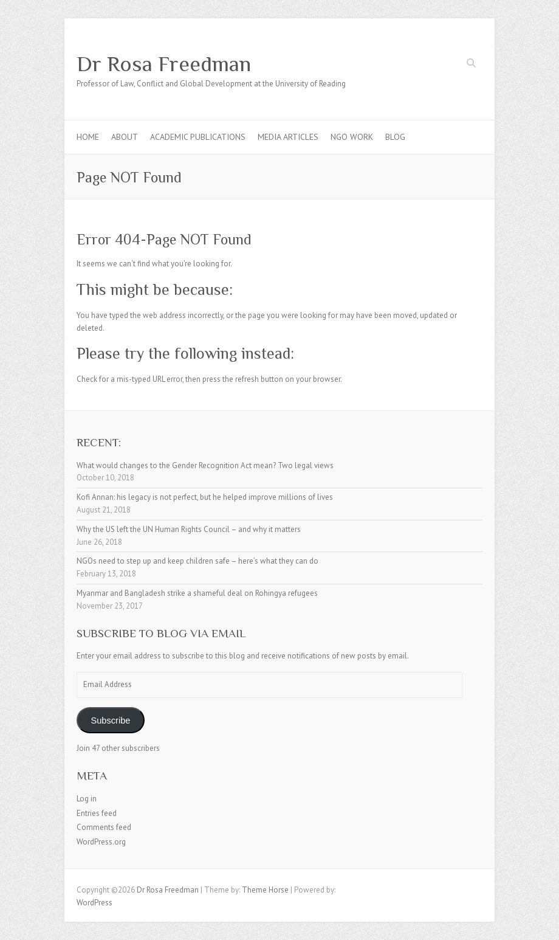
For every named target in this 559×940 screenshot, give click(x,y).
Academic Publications (197, 136)
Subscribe (110, 720)
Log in (87, 798)
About (124, 136)
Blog (395, 136)
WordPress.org (101, 842)
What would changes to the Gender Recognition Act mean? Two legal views (205, 465)
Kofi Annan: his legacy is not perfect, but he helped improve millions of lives (205, 497)
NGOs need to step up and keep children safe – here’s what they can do (197, 561)
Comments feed (104, 827)
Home (88, 136)
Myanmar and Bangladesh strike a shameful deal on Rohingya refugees (197, 593)
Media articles (288, 136)
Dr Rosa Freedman (164, 64)
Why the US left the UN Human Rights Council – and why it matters (189, 529)
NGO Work (352, 136)
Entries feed (97, 813)
